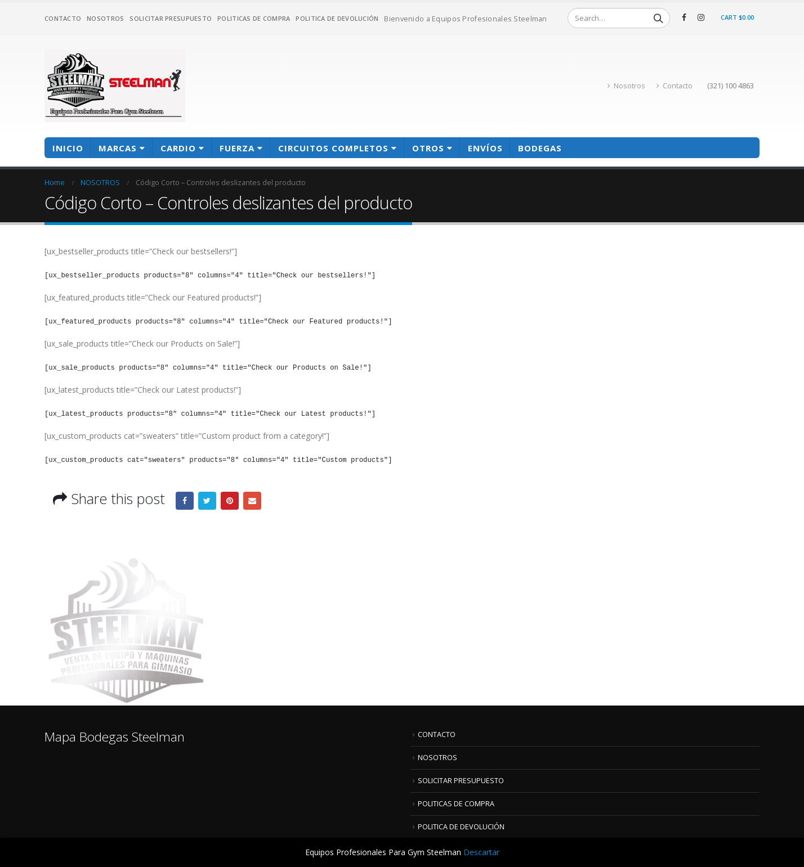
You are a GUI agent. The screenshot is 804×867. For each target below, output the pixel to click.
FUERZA (237, 148)
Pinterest (230, 501)
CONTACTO (62, 18)
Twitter (207, 501)
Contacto (674, 86)
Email (252, 501)
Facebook (185, 501)
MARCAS (118, 148)
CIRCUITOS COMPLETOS (333, 148)
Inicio (67, 148)
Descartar (481, 852)
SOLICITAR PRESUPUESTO (170, 18)
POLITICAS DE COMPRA (253, 18)
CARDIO (178, 148)
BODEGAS (540, 148)
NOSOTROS (105, 18)
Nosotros (626, 86)
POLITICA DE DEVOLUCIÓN (337, 18)
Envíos (485, 148)
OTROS (428, 148)
